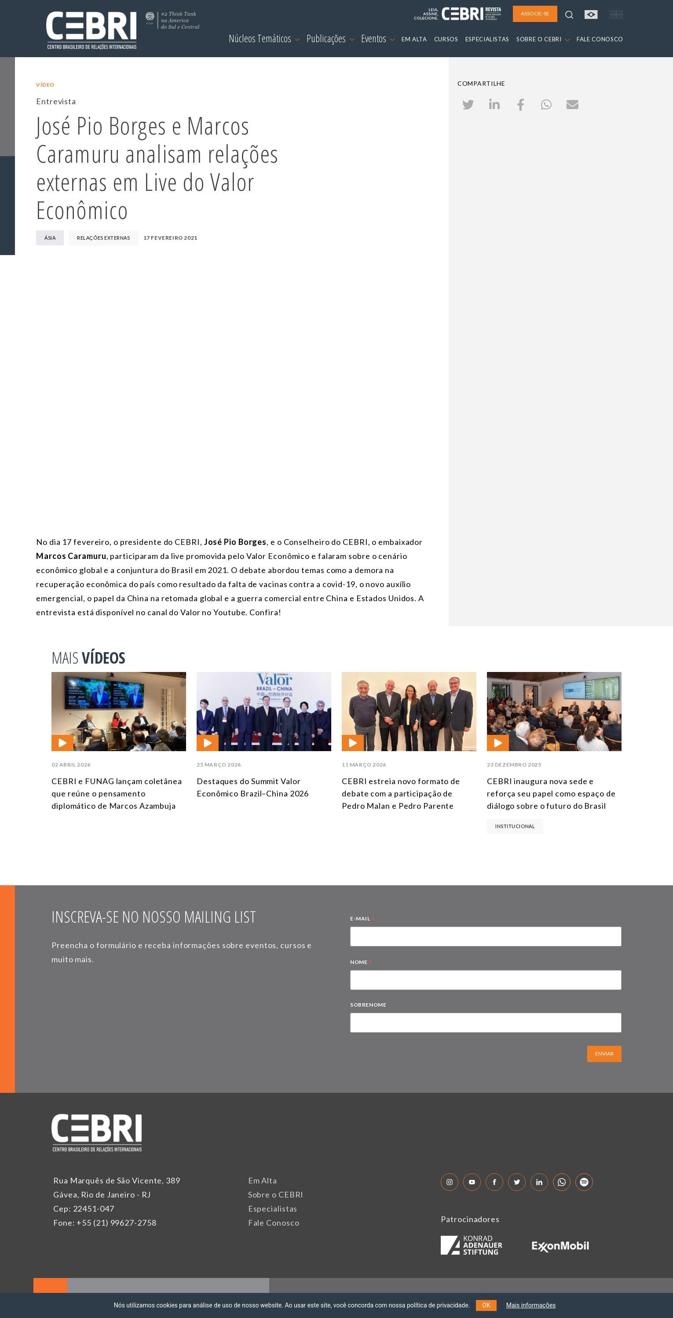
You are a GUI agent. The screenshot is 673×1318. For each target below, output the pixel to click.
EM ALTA (414, 39)
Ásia (49, 238)
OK (486, 1305)
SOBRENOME (368, 1004)
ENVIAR (604, 1053)
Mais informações (531, 1305)
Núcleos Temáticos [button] (264, 38)
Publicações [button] (330, 38)
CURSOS (446, 39)
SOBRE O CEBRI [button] (543, 39)
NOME (361, 963)
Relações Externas (103, 238)
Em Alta (262, 1180)
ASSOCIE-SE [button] (535, 13)
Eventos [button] (378, 38)
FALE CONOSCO (600, 39)
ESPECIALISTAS (487, 39)
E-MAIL (362, 919)
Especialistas (273, 1208)
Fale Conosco (274, 1222)
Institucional (515, 826)
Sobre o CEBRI (276, 1194)
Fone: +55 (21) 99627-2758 (105, 1222)
